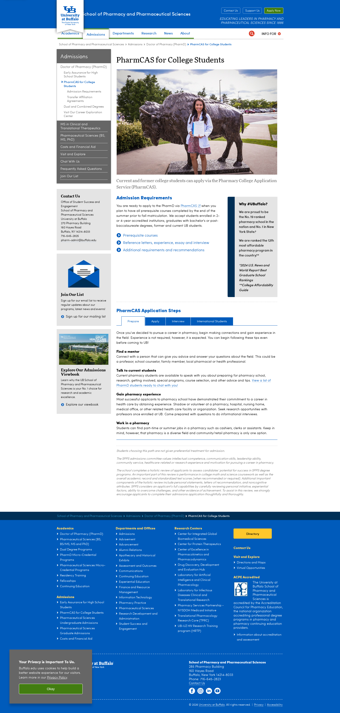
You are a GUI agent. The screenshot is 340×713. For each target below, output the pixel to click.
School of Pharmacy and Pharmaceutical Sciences (131, 14)
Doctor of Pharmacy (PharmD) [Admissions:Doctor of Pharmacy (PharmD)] (166, 44)
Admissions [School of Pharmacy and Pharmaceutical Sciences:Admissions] (135, 44)
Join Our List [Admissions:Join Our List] (69, 176)
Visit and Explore (247, 556)
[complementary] (289, 677)
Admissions (65, 596)
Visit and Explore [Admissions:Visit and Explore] (72, 154)
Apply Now (274, 10)
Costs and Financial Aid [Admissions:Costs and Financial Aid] (78, 147)
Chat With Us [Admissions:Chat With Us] (70, 161)
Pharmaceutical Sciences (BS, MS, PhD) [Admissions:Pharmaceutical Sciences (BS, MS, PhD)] (82, 137)
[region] (50, 677)
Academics (65, 528)
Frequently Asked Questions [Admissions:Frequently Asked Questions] (81, 169)
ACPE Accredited (247, 577)
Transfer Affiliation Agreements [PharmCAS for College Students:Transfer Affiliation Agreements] (79, 99)
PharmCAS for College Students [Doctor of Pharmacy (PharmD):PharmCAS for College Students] (79, 84)
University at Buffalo (212, 705)
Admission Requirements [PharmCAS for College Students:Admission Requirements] (84, 91)
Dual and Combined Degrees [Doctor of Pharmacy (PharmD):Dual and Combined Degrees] (84, 106)
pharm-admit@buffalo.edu (78, 240)
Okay (51, 689)
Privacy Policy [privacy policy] (57, 677)
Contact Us (231, 10)
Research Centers (188, 528)
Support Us (252, 10)
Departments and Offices (135, 528)
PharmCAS (190, 206)
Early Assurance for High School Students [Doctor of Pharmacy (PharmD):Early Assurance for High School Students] (81, 74)
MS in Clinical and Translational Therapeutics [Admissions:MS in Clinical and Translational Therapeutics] (80, 126)
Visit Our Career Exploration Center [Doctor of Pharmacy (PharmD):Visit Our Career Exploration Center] (83, 114)
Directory (252, 534)
